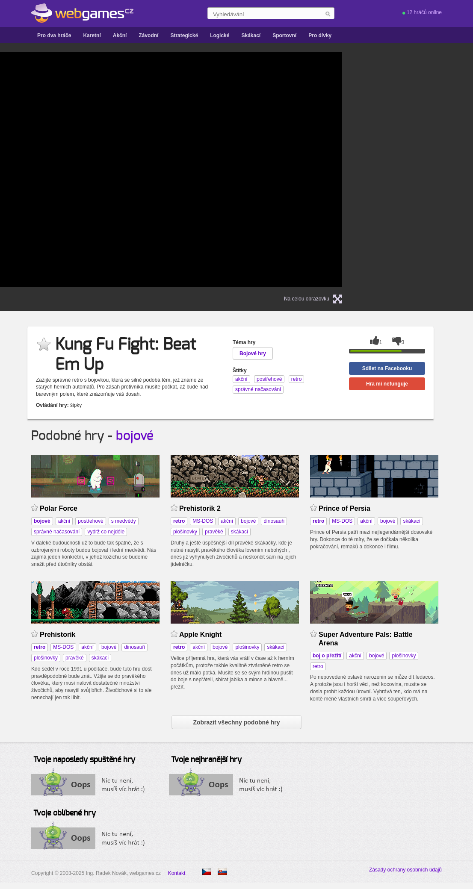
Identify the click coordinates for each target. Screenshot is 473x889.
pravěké (214, 532)
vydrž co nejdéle (105, 532)
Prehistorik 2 (200, 508)
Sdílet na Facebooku (387, 368)
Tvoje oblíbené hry (64, 813)
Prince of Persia (344, 508)
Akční (120, 35)
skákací (239, 532)
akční (64, 521)
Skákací (250, 35)
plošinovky (185, 532)
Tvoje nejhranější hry (206, 760)
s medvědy (123, 521)
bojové (135, 436)
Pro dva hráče (54, 35)
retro (318, 666)
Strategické (184, 35)
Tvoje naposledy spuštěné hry (84, 760)
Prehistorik (58, 634)
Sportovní (284, 35)
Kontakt (177, 873)
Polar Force (58, 508)
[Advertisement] (424, 169)
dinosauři (273, 521)
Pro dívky (319, 35)
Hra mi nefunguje (387, 384)
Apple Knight (200, 634)
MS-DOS (202, 521)
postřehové (90, 521)
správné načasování (57, 532)
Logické (219, 35)
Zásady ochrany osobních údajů (405, 870)
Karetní (92, 35)
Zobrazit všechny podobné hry (236, 722)
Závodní (148, 35)
